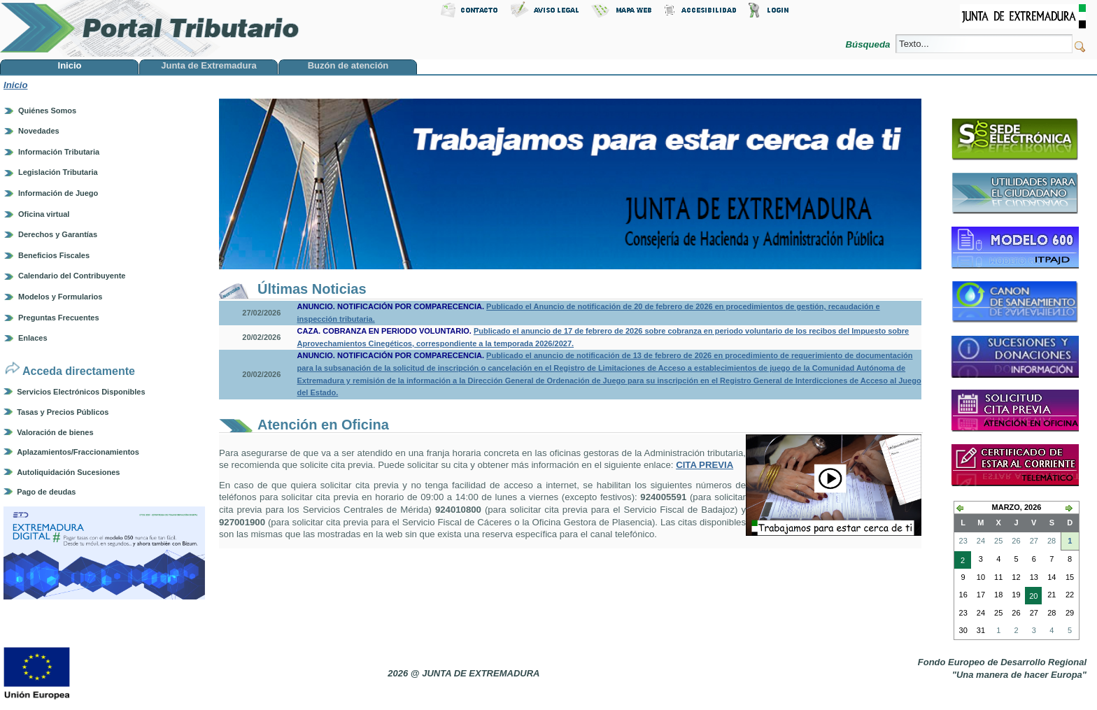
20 (1031, 597)
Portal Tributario (149, 28)
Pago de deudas (46, 492)
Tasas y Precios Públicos (62, 412)
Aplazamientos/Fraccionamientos (78, 452)
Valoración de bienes (55, 432)
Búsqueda (869, 44)
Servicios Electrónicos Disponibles (81, 392)
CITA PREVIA (704, 465)
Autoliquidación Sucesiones (68, 472)
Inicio (15, 85)
